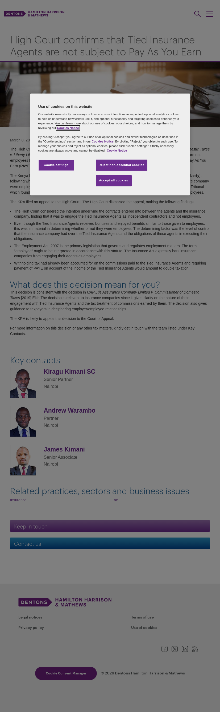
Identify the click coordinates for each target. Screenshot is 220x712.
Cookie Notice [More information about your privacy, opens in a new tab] (117, 150)
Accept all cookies (113, 180)
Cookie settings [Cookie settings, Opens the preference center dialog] (56, 164)
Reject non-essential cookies (121, 164)
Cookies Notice (68, 127)
